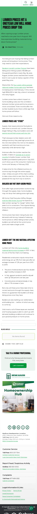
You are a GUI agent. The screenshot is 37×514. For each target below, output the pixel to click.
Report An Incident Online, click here (14, 469)
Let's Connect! (18, 365)
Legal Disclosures (8, 493)
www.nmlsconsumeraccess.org (13, 509)
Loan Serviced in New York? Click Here (15, 457)
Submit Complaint (8, 481)
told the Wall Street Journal (12, 201)
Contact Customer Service (11, 455)
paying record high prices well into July (16, 133)
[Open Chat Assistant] (31, 508)
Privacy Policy (6, 490)
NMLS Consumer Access (10, 441)
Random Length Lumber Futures (14, 68)
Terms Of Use (17, 490)
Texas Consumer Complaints (11, 496)
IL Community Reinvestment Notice (13, 499)
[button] (31, 3)
